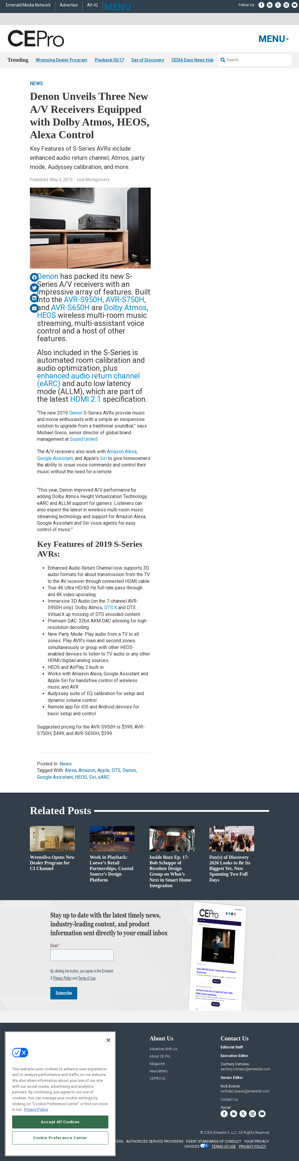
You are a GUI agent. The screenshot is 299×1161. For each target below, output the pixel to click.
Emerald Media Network (28, 5)
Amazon (86, 770)
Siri (103, 458)
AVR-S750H (125, 299)
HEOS (46, 315)
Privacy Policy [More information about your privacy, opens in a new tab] (36, 1109)
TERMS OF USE (224, 1146)
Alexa (70, 770)
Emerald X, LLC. (225, 1133)
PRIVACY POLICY (252, 1146)
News (36, 83)
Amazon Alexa (121, 451)
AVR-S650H (71, 307)
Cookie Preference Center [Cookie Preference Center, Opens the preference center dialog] (60, 1138)
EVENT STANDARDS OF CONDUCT (213, 1141)
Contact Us (229, 1099)
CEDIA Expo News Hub (192, 60)
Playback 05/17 (109, 60)
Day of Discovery (147, 60)
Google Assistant (55, 458)
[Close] (108, 1040)
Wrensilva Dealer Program (61, 60)
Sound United (83, 439)
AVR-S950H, (84, 299)
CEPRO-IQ (157, 1078)
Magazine (157, 1064)
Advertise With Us (164, 1049)
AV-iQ (92, 5)
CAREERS (115, 1141)
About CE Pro (160, 1056)
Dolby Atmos (125, 307)
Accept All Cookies (60, 1122)
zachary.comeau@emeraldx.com (246, 1069)
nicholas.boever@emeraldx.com (245, 1091)
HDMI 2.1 (85, 399)
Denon (47, 276)
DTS (116, 770)
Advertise (69, 5)
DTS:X (110, 607)
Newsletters (159, 1071)
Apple (103, 770)
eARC (104, 777)
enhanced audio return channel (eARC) (88, 379)
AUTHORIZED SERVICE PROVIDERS (154, 1141)
